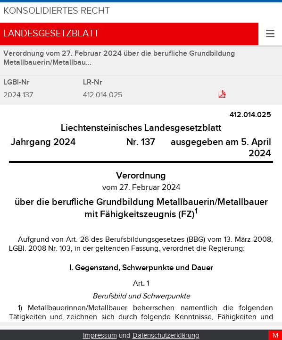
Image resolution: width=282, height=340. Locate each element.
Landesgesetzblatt (51, 33)
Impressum (100, 336)
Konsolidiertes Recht (56, 11)
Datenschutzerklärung (166, 336)
